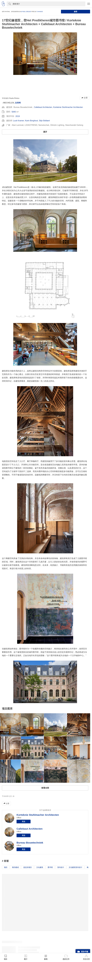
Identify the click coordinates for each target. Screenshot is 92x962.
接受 (75, 12)
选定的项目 (27, 867)
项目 (5, 867)
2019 (17, 116)
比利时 (18, 103)
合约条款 (23, 11)
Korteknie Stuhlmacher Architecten (68, 107)
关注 (23, 821)
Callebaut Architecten (43, 107)
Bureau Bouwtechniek (30, 842)
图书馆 (50, 867)
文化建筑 (39, 867)
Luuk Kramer (18, 121)
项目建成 (15, 867)
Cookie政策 (40, 11)
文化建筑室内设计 (75, 867)
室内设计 (60, 867)
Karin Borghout (31, 121)
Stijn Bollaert (44, 121)
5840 (14, 112)
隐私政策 (28, 11)
